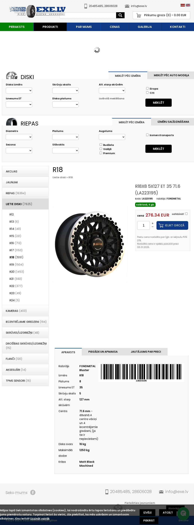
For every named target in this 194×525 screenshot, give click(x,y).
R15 (15, 236)
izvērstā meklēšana (111, 98)
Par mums (84, 27)
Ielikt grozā (174, 225)
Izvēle (147, 512)
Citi (150, 93)
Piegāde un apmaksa (103, 352)
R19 (17, 264)
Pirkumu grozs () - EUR (165, 15)
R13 (14, 222)
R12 (12, 214)
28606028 (110, 6)
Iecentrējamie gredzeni (26, 322)
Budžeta (107, 145)
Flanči (14, 359)
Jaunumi (12, 182)
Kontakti (177, 27)
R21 (16, 279)
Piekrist (149, 520)
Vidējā (105, 149)
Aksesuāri (16, 370)
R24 (15, 300)
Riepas (16, 193)
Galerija (145, 27)
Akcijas (11, 171)
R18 (16, 257)
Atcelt (168, 512)
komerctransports (160, 135)
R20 (17, 272)
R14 (15, 229)
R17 (16, 250)
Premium (107, 153)
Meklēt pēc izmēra (128, 76)
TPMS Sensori (18, 381)
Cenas (115, 27)
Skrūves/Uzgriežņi (22, 333)
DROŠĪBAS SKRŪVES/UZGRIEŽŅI (26, 346)
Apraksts (68, 352)
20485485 (96, 6)
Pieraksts (17, 27)
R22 (16, 286)
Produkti (50, 27)
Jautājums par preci (146, 352)
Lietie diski (19, 204)
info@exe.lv (139, 6)
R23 (15, 293)
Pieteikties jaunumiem (140, 503)
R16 (16, 243)
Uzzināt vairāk (40, 518)
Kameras (16, 311)
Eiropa (152, 89)
